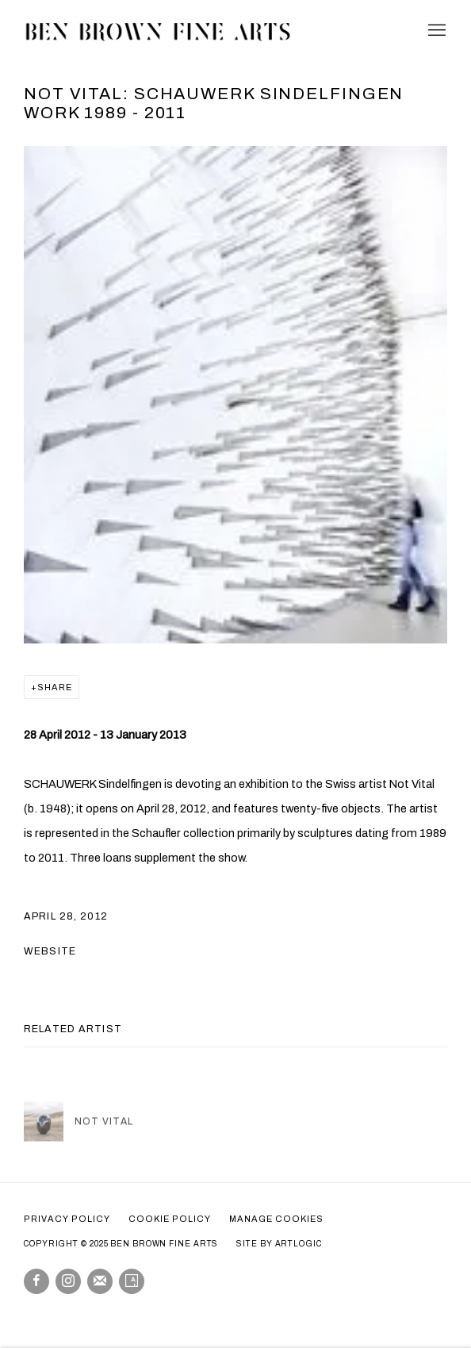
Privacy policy (67, 1218)
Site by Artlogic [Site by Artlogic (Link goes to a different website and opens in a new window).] (278, 1243)
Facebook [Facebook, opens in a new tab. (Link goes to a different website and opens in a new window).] (36, 1281)
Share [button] (54, 687)
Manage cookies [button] (276, 1218)
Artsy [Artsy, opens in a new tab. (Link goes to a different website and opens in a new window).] (131, 1281)
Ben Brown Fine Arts (158, 30)
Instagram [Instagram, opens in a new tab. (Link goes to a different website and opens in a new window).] (68, 1281)
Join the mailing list (100, 1281)
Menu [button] (435, 31)
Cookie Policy (169, 1218)
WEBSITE (50, 951)
